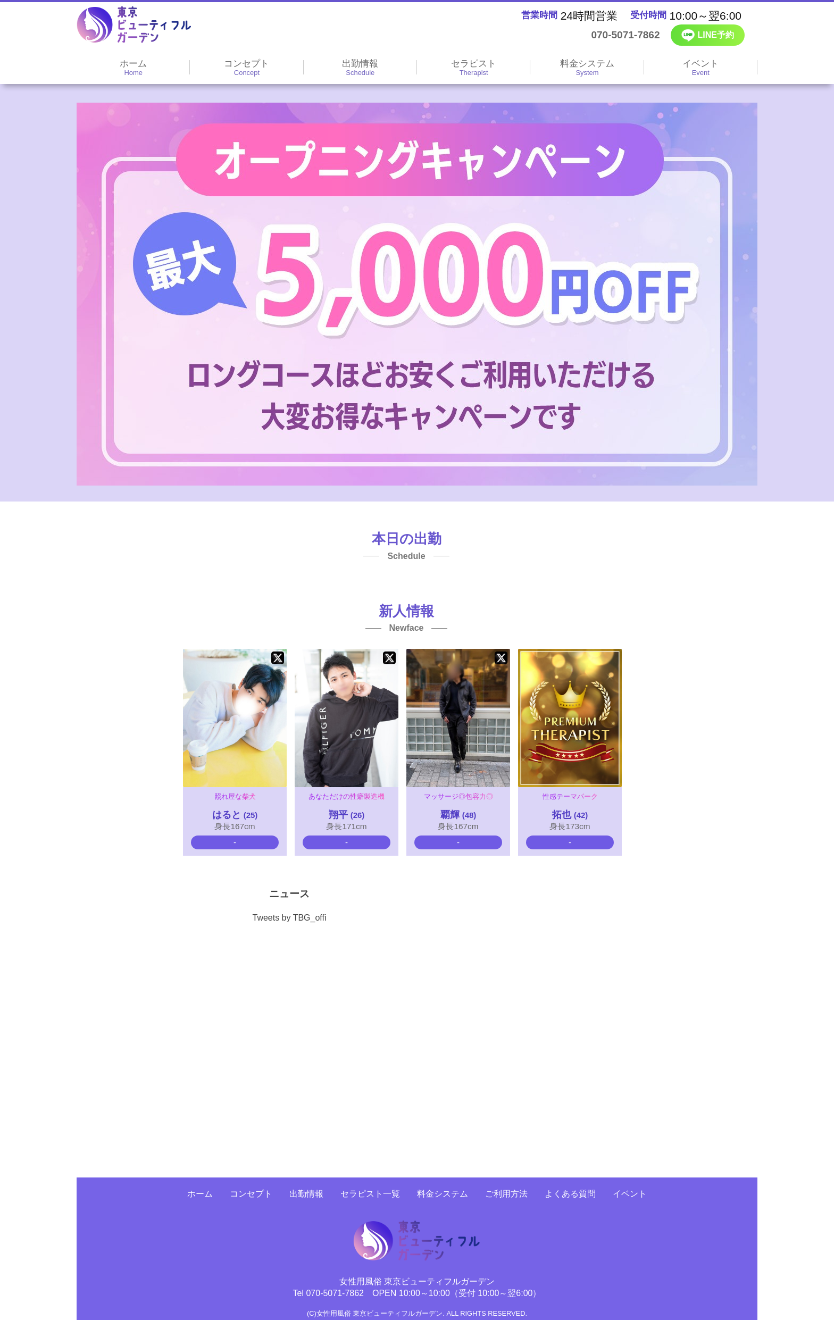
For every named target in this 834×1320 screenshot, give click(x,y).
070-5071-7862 (617, 35)
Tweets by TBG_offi (289, 917)
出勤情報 (306, 1193)
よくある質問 (570, 1193)
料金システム (442, 1193)
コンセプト (251, 1193)
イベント (630, 1193)
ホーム (200, 1193)
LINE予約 (707, 35)
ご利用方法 (506, 1193)
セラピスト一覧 (370, 1193)
